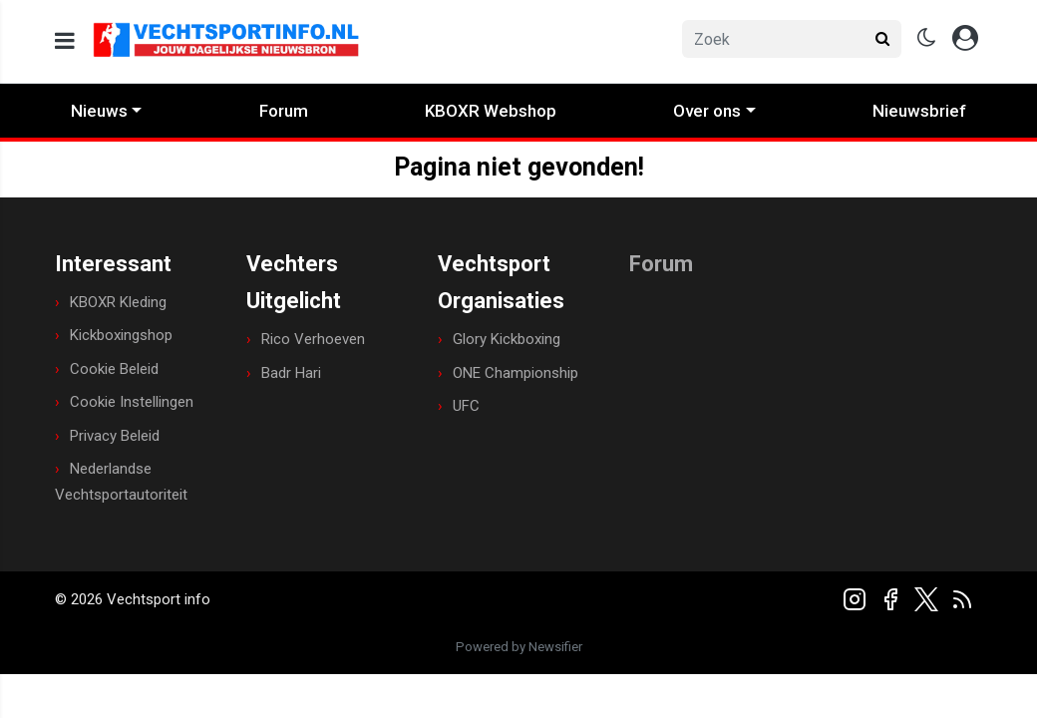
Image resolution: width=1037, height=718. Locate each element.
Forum (283, 111)
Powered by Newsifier (519, 646)
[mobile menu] (65, 41)
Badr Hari (291, 373)
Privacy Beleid (115, 436)
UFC (466, 406)
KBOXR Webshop (490, 111)
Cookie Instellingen (131, 402)
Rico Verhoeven (313, 339)
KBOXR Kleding (118, 302)
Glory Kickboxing (506, 339)
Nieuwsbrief (919, 111)
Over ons (707, 111)
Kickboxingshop (121, 335)
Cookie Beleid (114, 369)
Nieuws (99, 111)
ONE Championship (515, 373)
